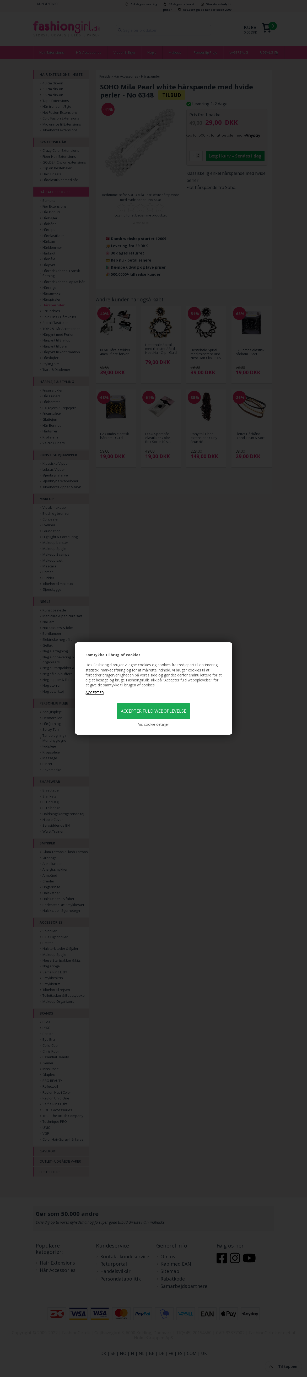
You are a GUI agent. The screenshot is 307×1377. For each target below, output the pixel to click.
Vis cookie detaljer (153, 724)
